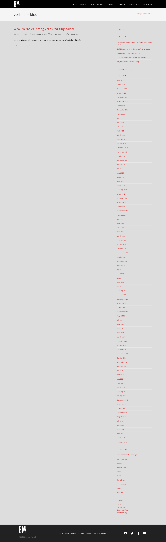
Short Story (121, 480)
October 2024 (121, 156)
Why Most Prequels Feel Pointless (128, 53)
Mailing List (75, 533)
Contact (104, 533)
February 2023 (122, 240)
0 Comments (73, 34)
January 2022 (121, 295)
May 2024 (120, 177)
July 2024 (120, 169)
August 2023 (121, 215)
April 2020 (120, 383)
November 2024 (122, 152)
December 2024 (122, 148)
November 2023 (122, 202)
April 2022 (120, 282)
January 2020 (121, 396)
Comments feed (122, 510)
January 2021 (121, 345)
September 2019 (122, 413)
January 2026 (121, 93)
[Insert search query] (134, 29)
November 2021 (122, 303)
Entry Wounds (122, 459)
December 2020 (122, 349)
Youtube (61, 34)
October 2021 (121, 307)
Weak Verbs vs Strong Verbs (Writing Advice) (45, 29)
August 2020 (121, 366)
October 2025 (121, 106)
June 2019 (120, 425)
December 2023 (122, 198)
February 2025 (122, 139)
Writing (53, 34)
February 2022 (122, 291)
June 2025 (120, 122)
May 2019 (120, 429)
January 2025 (121, 143)
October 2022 (121, 257)
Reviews (120, 472)
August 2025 (121, 114)
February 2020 (122, 392)
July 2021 (120, 320)
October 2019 (121, 408)
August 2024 (121, 164)
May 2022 (120, 278)
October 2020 (121, 358)
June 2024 (120, 173)
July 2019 (120, 421)
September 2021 (122, 312)
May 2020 (120, 379)
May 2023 (120, 228)
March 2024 (121, 186)
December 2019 (122, 400)
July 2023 (120, 219)
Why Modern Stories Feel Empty (128, 62)
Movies (119, 463)
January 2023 (121, 244)
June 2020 (120, 375)
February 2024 (122, 190)
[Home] (134, 14)
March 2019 (121, 438)
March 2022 (121, 286)
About (67, 533)
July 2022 (120, 270)
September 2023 (122, 211)
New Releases (121, 467)
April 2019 (120, 434)
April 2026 (120, 80)
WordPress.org (122, 513)
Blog (83, 533)
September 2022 (122, 261)
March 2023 (121, 236)
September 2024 (122, 160)
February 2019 (122, 442)
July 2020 (120, 370)
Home (61, 533)
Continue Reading (24, 45)
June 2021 (120, 324)
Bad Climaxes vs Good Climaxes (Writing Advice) (133, 49)
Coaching (96, 533)
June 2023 (120, 223)
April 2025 (120, 131)
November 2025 (122, 101)
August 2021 (121, 316)
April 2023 (120, 232)
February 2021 (122, 341)
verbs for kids (147, 14)
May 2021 (120, 328)
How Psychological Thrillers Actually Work (131, 57)
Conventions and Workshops (127, 455)
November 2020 (122, 354)
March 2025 (121, 135)
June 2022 (120, 274)
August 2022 (121, 265)
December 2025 (122, 97)
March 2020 (121, 387)
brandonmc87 (21, 34)
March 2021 (121, 337)
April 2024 (120, 181)
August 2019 (121, 417)
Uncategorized (122, 484)
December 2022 (122, 249)
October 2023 (121, 207)
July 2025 (120, 118)
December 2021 (122, 299)
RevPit (119, 476)
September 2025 (122, 110)
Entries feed (121, 507)
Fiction (88, 533)
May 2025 (120, 127)
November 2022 (122, 253)
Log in (119, 505)
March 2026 (121, 85)
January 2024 (121, 194)
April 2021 (120, 333)
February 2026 (122, 89)
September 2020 (122, 362)
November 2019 (122, 404)
